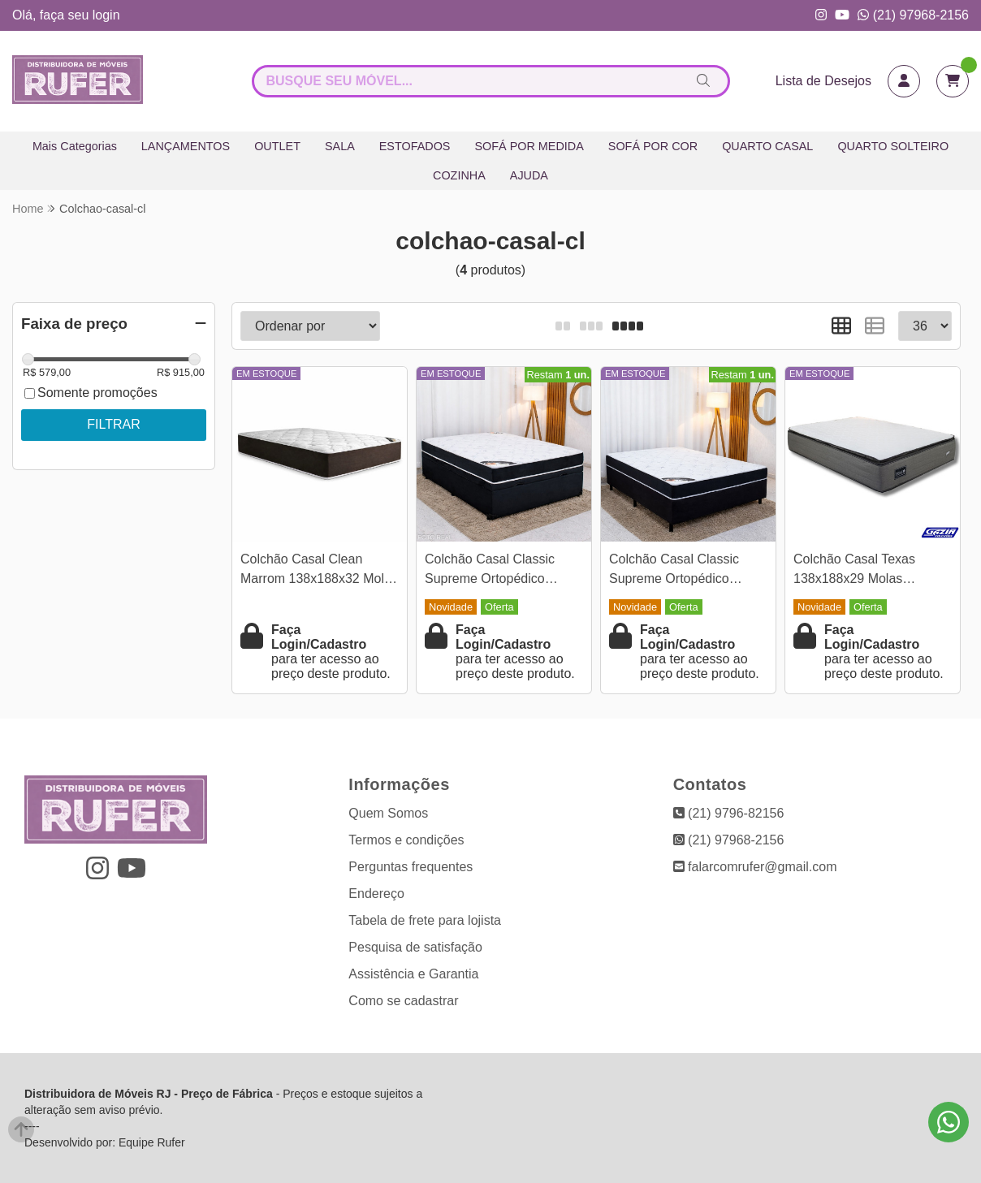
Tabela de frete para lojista (424, 920)
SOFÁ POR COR (653, 146)
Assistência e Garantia (413, 974)
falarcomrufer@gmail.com (755, 867)
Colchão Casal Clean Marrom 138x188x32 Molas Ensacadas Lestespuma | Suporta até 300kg (319, 571)
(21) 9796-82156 (728, 813)
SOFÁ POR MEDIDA (528, 146)
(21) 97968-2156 (913, 15)
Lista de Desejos (823, 81)
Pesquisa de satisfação (415, 947)
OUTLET (277, 146)
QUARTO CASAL (767, 146)
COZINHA (459, 175)
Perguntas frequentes (410, 867)
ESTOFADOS (415, 146)
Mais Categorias (74, 146)
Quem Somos (388, 813)
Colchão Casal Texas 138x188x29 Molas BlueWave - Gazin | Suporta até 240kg (854, 571)
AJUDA (529, 175)
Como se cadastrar (403, 1001)
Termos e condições (406, 840)
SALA (340, 146)
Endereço (376, 893)
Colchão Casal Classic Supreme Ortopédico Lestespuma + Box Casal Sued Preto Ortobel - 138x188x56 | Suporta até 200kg (683, 571)
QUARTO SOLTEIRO (893, 146)
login (106, 15)
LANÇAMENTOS (185, 146)
